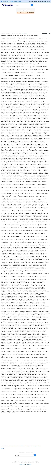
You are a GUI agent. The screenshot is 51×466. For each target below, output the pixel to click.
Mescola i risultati (46, 33)
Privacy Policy (28, 464)
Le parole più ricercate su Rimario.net (25, 12)
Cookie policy (22, 464)
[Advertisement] (25, 23)
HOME (2, 448)
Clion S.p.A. (36, 460)
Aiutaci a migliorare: (11, 1)
